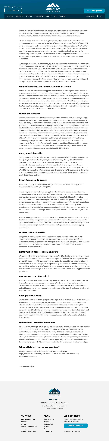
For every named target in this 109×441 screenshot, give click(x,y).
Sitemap (77, 431)
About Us (20, 16)
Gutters (24, 429)
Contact (63, 16)
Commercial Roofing (28, 431)
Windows (24, 422)
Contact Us (48, 431)
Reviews (29, 16)
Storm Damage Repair (29, 426)
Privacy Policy (68, 431)
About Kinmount (49, 419)
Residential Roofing (28, 419)
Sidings (23, 424)
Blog (55, 16)
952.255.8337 (54, 399)
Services (10, 16)
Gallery (48, 16)
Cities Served (38, 16)
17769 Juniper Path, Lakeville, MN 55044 (54, 403)
